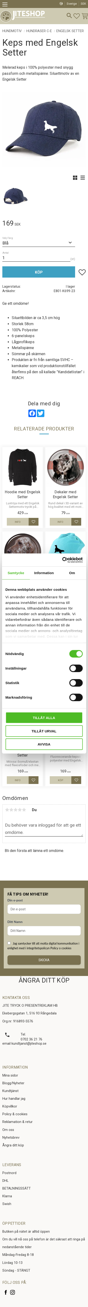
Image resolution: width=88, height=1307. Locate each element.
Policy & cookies (14, 1114)
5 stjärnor (24, 810)
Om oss (8, 1130)
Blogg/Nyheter (13, 1083)
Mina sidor (10, 1075)
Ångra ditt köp (13, 1145)
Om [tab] (72, 573)
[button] (6, 5)
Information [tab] (44, 573)
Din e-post (15, 900)
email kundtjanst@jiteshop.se (24, 1044)
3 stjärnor (15, 810)
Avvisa (44, 744)
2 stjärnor (11, 810)
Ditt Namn (15, 922)
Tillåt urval (43, 731)
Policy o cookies (60, 948)
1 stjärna (7, 810)
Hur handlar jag (13, 1099)
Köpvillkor (9, 1106)
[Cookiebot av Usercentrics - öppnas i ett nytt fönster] (63, 560)
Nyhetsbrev (10, 1138)
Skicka (44, 960)
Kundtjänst (10, 1091)
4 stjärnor (20, 810)
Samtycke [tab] (16, 573)
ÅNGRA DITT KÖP (44, 980)
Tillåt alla (44, 718)
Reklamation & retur (17, 1122)
